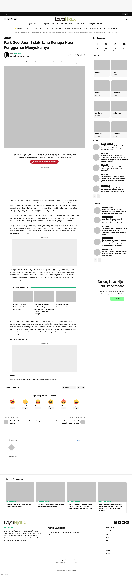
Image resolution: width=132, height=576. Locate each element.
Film (114, 72)
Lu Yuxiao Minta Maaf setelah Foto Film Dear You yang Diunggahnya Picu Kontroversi (113, 168)
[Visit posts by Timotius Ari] (6, 55)
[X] (106, 46)
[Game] (102, 85)
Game (97, 93)
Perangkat (116, 93)
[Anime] (102, 65)
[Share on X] (78, 54)
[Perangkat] (119, 85)
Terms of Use (50, 14)
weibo (94, 28)
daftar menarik (112, 28)
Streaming (117, 134)
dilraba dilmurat (59, 28)
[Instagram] (115, 46)
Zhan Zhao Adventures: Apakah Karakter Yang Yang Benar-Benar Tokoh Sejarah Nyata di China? (113, 221)
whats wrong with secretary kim (46, 379)
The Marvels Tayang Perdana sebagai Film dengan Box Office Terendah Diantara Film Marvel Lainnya (44, 309)
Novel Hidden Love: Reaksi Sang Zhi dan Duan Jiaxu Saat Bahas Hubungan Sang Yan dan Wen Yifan (114, 148)
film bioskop (77, 28)
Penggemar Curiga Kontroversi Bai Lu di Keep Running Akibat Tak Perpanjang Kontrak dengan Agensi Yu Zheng (114, 231)
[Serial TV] (102, 126)
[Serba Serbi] (119, 106)
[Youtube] (124, 46)
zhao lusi (48, 28)
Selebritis (7, 37)
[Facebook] (97, 46)
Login (78, 440)
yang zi (86, 28)
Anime (97, 72)
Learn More (117, 299)
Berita (103, 185)
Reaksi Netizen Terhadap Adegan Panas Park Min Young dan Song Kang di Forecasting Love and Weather (110, 507)
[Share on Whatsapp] (80, 54)
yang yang (102, 28)
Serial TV (98, 134)
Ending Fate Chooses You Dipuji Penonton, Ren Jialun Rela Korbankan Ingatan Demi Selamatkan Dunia (114, 211)
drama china (27, 28)
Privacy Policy (39, 14)
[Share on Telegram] (83, 54)
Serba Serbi (117, 113)
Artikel (104, 143)
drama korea (38, 28)
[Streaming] (119, 126)
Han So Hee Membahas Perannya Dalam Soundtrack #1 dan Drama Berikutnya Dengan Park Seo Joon (80, 506)
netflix (69, 28)
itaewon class (21, 379)
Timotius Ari (17, 53)
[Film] (119, 65)
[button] (125, 14)
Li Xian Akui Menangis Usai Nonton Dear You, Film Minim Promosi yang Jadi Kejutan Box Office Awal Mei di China (114, 189)
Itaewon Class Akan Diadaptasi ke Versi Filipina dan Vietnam (22, 307)
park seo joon (31, 379)
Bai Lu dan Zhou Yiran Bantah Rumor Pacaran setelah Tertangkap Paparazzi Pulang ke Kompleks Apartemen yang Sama (113, 179)
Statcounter (4, 575)
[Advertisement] (66, 5)
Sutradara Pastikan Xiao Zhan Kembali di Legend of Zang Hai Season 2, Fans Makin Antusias (114, 253)
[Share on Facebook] (75, 54)
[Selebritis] (102, 106)
